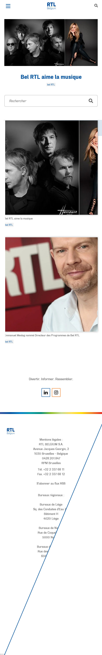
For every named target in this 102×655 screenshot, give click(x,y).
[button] (8, 6)
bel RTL (9, 225)
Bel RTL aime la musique (51, 77)
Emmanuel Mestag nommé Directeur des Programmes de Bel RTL (42, 335)
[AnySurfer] (51, 639)
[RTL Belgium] (53, 6)
